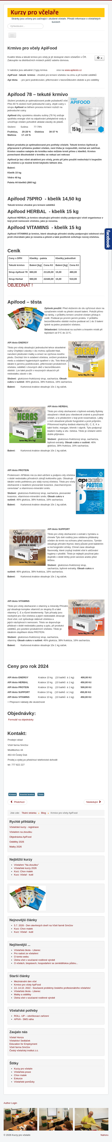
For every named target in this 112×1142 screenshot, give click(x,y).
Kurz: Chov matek (23, 871)
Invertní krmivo (27, 794)
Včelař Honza (16, 1037)
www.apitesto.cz (73, 70)
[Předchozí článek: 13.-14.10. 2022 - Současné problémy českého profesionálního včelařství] (17, 802)
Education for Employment (23, 1044)
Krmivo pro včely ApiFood (27, 984)
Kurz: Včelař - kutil (23, 874)
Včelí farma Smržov (19, 1047)
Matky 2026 (15, 846)
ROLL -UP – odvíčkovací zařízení (31, 1016)
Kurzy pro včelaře (23, 1068)
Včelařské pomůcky (24, 1081)
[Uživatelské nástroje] (100, 58)
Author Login (10, 1103)
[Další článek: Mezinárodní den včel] (94, 802)
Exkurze (18, 1078)
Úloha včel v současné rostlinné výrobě (34, 997)
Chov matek (20, 1075)
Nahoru (104, 1135)
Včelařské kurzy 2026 (25, 868)
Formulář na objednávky (20, 719)
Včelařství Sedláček (19, 1040)
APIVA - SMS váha (24, 1019)
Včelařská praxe (22, 1072)
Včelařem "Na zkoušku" (26, 864)
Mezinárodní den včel (26, 981)
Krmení (12, 794)
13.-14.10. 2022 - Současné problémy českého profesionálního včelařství (52, 988)
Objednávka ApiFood (20, 837)
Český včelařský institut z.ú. (24, 1050)
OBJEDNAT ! (20, 285)
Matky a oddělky (22, 994)
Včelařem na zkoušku (20, 832)
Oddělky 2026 (16, 841)
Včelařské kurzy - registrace (24, 827)
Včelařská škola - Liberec (27, 991)
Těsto (40, 794)
